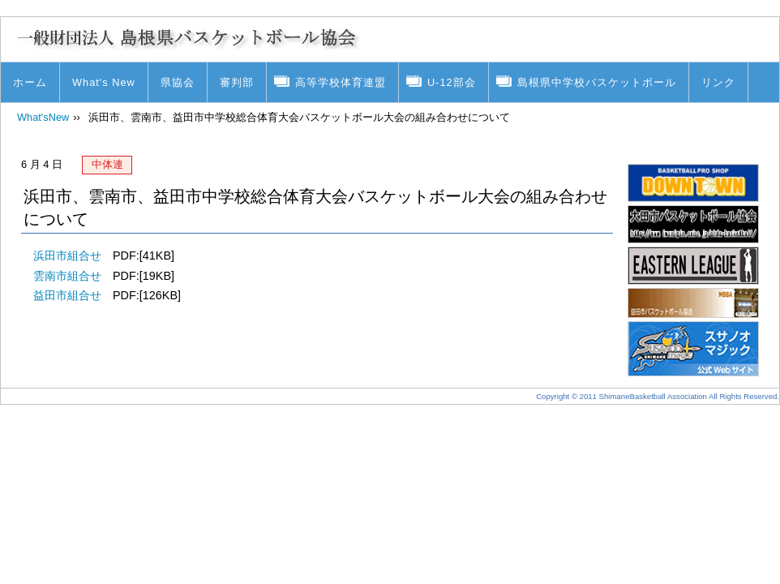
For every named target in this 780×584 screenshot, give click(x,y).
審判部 (237, 82)
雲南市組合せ (67, 275)
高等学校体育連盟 (340, 82)
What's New (103, 82)
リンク (718, 82)
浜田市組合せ (67, 255)
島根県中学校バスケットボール (596, 82)
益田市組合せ (67, 295)
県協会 (178, 82)
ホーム (30, 82)
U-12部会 (451, 82)
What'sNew (43, 117)
